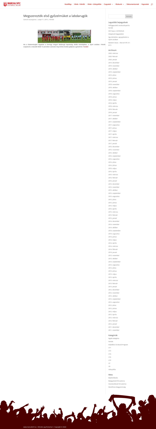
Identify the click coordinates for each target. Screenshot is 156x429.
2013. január (112, 287)
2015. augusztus (113, 196)
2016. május (112, 168)
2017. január (112, 143)
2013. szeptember (114, 262)
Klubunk (119, 4)
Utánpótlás (112, 369)
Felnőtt (51, 20)
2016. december (113, 147)
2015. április (112, 209)
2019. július (112, 75)
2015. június (112, 203)
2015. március (113, 212)
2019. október (113, 69)
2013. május (112, 274)
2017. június (112, 128)
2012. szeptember (114, 299)
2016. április (112, 171)
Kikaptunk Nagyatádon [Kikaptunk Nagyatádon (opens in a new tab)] (116, 34)
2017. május (112, 131)
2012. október (113, 296)
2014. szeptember (114, 231)
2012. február (113, 321)
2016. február (113, 178)
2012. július (112, 305)
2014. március (113, 246)
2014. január (112, 252)
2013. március (113, 280)
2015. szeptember (114, 193)
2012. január (112, 324)
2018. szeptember (114, 91)
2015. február (113, 215)
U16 (109, 357)
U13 (109, 351)
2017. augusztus (113, 125)
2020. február (113, 56)
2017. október (113, 119)
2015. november (113, 187)
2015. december (113, 184)
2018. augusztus (113, 94)
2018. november (113, 84)
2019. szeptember (114, 72)
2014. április (112, 243)
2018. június (112, 97)
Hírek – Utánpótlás (94, 4)
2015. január (112, 218)
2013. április (112, 277)
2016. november (113, 150)
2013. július (112, 268)
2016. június (112, 165)
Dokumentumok (133, 4)
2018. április (112, 103)
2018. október (113, 87)
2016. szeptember (114, 156)
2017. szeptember (114, 122)
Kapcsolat (145, 4)
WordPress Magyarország (117, 387)
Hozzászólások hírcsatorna (117, 384)
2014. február (113, 249)
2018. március (113, 106)
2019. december (113, 63)
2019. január (112, 81)
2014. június (112, 237)
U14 (109, 354)
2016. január (112, 181)
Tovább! (85, 47)
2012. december (113, 290)
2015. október (113, 190)
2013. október (113, 259)
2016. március (113, 175)
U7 (109, 363)
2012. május (112, 311)
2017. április (112, 134)
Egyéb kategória (113, 338)
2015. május (112, 206)
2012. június (112, 308)
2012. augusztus (113, 302)
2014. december (113, 221)
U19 (109, 360)
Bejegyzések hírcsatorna (116, 381)
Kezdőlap (68, 4)
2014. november (113, 224)
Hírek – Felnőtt (79, 4)
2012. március (113, 318)
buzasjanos (32, 20)
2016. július (112, 162)
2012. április (112, 314)
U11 (109, 348)
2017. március (113, 137)
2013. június (112, 271)
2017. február (113, 140)
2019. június (112, 78)
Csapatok (107, 4)
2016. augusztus (113, 159)
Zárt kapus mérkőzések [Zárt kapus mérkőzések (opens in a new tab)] (116, 31)
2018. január (112, 112)
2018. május (112, 100)
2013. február (113, 283)
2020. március (113, 53)
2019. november (113, 66)
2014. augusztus (113, 234)
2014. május (112, 240)
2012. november (113, 293)
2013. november (113, 255)
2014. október (113, 227)
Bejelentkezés (113, 378)
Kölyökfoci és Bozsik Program (118, 345)
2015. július (112, 199)
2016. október (113, 153)
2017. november (113, 115)
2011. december (113, 327)
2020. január (112, 59)
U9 (109, 366)
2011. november (113, 330)
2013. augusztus (113, 265)
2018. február (113, 109)
